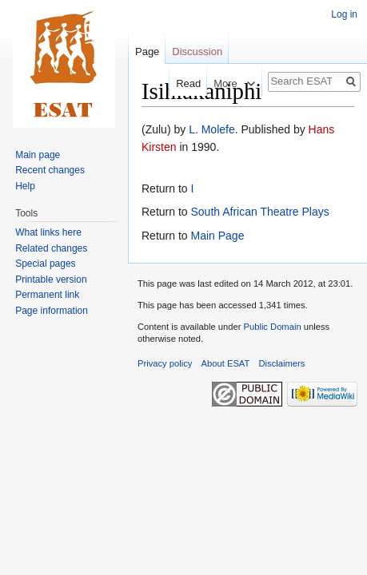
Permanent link (47, 294)
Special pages (45, 263)
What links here (48, 232)
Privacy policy (165, 363)
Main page (37, 155)
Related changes (51, 248)
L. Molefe (212, 129)
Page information (51, 310)
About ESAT (225, 363)
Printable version (50, 279)
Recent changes (50, 170)
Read (180, 83)
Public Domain (272, 326)
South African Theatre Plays (259, 211)
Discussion (197, 52)
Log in (344, 14)
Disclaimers (282, 363)
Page (147, 52)
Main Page (217, 235)
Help (25, 186)
